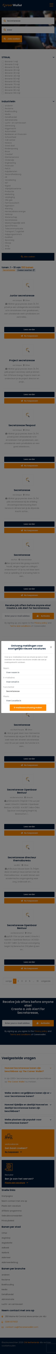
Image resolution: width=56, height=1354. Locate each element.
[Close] (51, 647)
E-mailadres (9, 677)
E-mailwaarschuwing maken (28, 707)
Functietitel (8, 687)
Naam (6, 668)
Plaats (6, 696)
